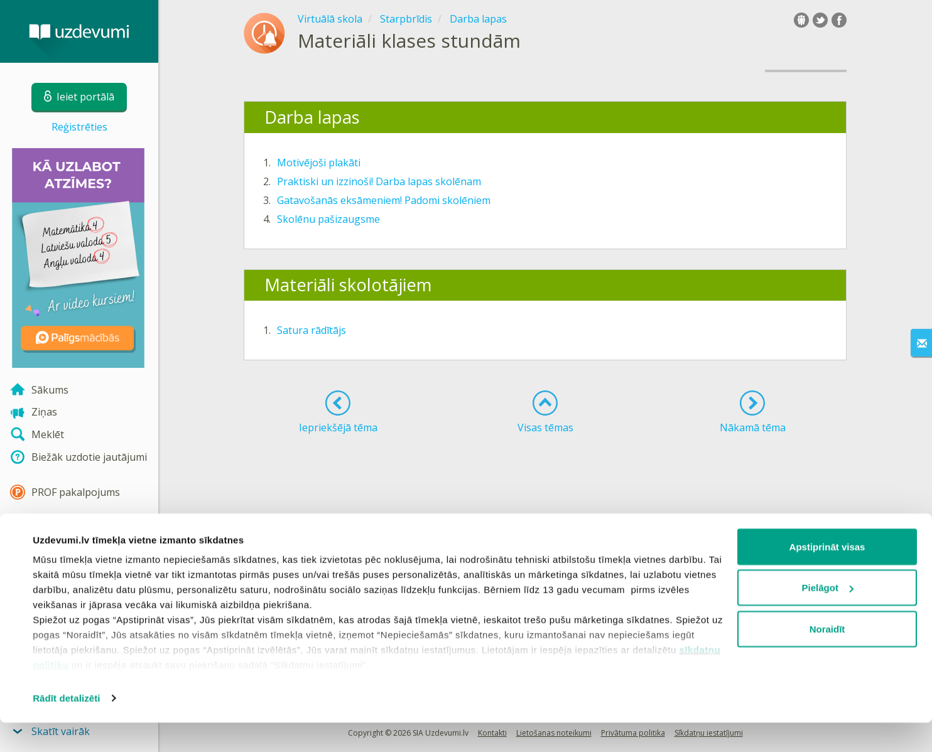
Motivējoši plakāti (318, 162)
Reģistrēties (79, 127)
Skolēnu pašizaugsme (328, 219)
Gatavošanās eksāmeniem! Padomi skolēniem (383, 200)
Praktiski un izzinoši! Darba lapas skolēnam (379, 181)
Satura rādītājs (311, 330)
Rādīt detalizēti (66, 727)
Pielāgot (827, 617)
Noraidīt (827, 658)
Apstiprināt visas (827, 576)
